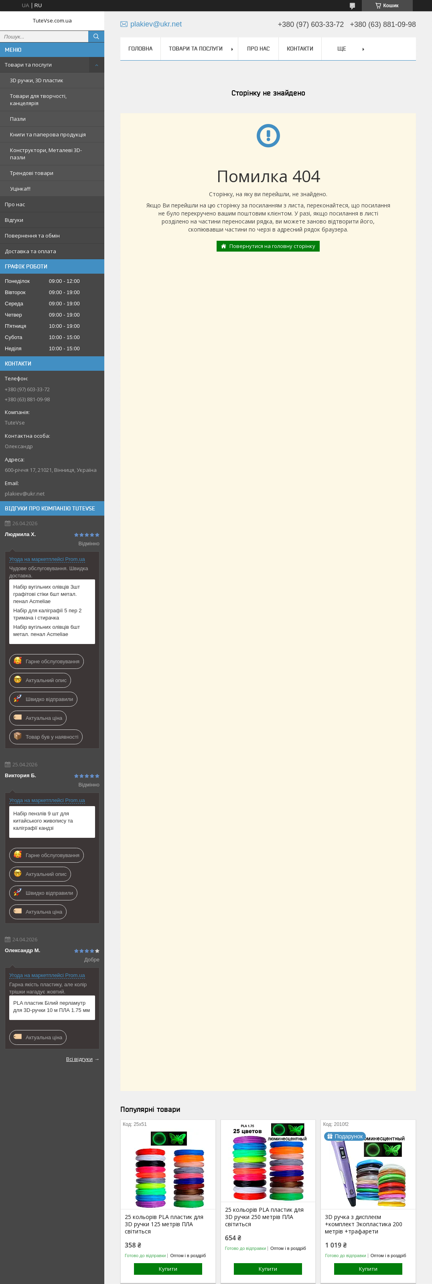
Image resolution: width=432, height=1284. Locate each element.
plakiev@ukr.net (25, 493)
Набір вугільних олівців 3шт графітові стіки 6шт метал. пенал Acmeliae (46, 594)
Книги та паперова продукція (48, 134)
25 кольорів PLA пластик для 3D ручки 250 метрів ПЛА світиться (264, 1217)
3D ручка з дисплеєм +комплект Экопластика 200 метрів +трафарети (363, 1224)
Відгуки (14, 219)
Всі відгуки (79, 1059)
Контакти (300, 48)
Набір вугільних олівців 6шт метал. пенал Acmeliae (46, 630)
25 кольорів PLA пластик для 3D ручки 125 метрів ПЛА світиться (164, 1224)
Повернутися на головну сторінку (272, 246)
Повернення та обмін (32, 235)
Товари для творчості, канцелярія (38, 99)
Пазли (18, 118)
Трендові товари (31, 173)
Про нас (15, 204)
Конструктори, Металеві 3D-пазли (46, 153)
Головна (140, 48)
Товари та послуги (28, 64)
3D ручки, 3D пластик (36, 80)
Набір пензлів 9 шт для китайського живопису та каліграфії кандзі (43, 821)
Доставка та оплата (30, 251)
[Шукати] (96, 36)
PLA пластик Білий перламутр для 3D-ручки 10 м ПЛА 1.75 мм (51, 1006)
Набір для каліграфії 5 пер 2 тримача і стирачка (47, 614)
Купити (168, 1268)
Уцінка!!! (20, 188)
